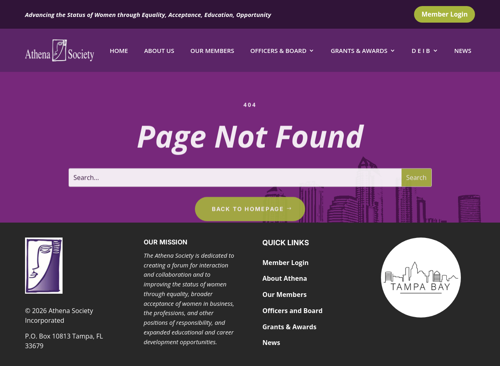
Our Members (212, 50)
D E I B (421, 50)
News (463, 50)
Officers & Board (278, 50)
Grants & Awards (359, 50)
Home (119, 50)
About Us (159, 50)
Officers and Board (292, 310)
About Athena (284, 278)
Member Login (444, 14)
